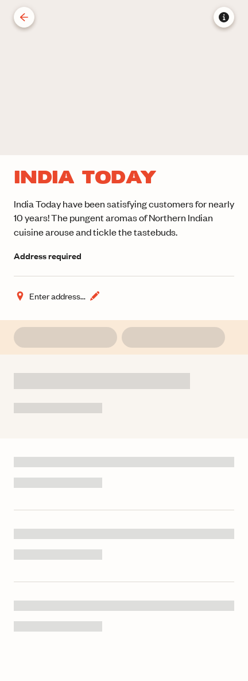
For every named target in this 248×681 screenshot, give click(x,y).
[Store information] (224, 17)
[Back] (24, 17)
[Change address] (57, 296)
